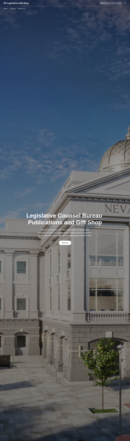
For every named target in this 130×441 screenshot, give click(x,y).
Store (6, 8)
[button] (16, 3)
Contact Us (21, 8)
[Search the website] (120, 3)
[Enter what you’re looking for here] (110, 3)
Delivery (13, 8)
